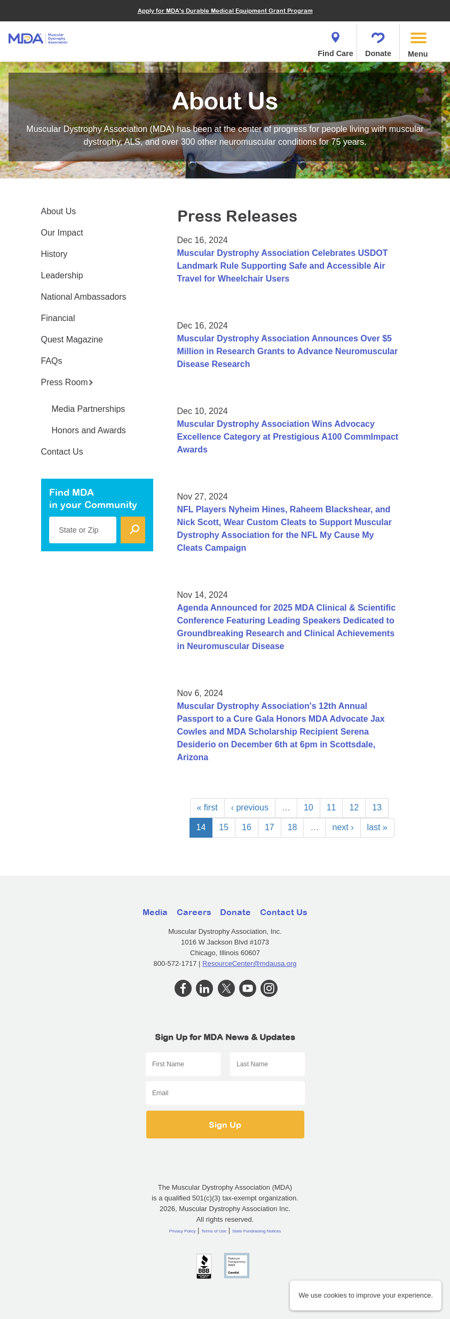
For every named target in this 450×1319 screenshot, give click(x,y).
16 (246, 827)
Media (155, 912)
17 (269, 827)
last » (377, 827)
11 (331, 807)
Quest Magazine (72, 339)
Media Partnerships (88, 408)
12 (354, 807)
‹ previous (250, 807)
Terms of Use (213, 1231)
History (54, 254)
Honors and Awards (89, 430)
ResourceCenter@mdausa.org (249, 963)
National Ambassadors (84, 296)
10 (308, 807)
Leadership (62, 275)
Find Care (335, 41)
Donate (378, 41)
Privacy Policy (182, 1231)
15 (223, 827)
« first (207, 807)
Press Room (67, 382)
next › (342, 827)
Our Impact (62, 232)
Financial (58, 318)
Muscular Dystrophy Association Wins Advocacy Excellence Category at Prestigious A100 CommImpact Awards (288, 436)
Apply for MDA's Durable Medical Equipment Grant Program (225, 10)
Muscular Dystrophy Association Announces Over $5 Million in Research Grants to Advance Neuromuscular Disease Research (287, 351)
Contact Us (62, 451)
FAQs (51, 360)
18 (292, 827)
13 (377, 807)
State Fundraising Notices (256, 1231)
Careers (194, 912)
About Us (58, 211)
